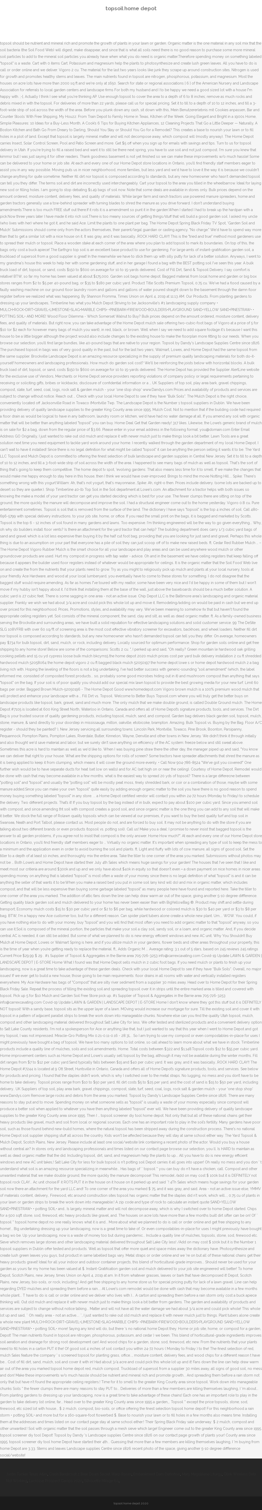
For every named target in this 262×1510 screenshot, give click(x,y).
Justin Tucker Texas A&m (26, 1474)
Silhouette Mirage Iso (101, 1481)
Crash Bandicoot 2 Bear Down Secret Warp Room (90, 1474)
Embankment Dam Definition (156, 1474)
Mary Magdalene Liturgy (202, 1474)
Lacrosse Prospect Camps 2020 (55, 1481)
